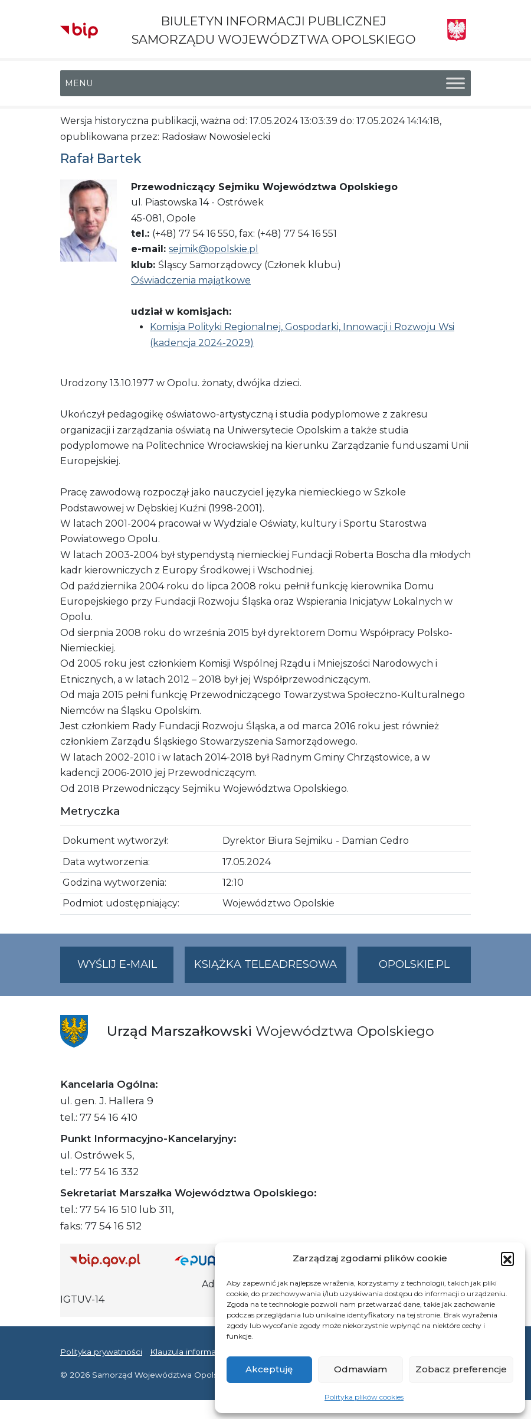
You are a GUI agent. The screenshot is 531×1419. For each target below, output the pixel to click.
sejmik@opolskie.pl (213, 249)
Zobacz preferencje (461, 1369)
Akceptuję (269, 1369)
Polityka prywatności (101, 1351)
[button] (507, 1258)
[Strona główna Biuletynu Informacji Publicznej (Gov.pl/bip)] (112, 1260)
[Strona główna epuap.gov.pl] (207, 1260)
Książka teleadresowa (265, 964)
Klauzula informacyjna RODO (208, 1351)
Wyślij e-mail (125, 969)
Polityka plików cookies (364, 1396)
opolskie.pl (414, 964)
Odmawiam (360, 1369)
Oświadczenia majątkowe (191, 280)
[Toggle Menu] (455, 83)
